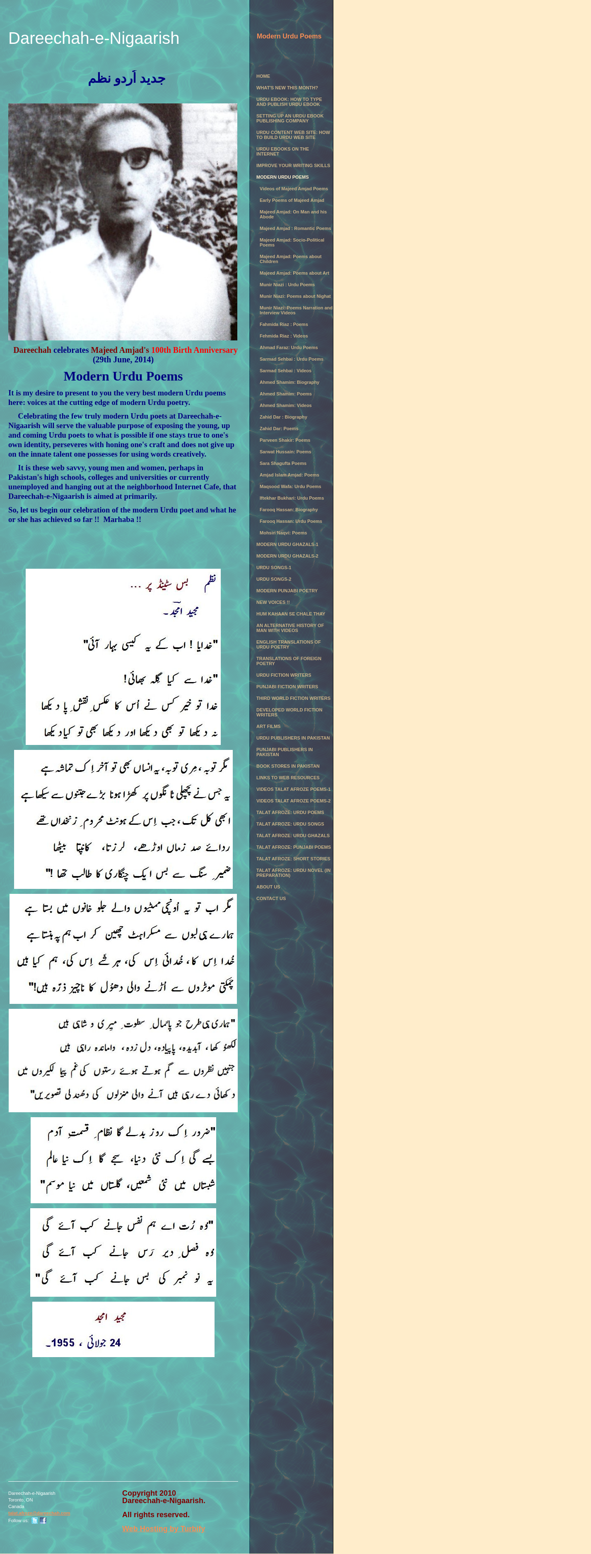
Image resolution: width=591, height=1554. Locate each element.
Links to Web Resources (288, 777)
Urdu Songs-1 (273, 567)
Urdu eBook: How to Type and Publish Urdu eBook (289, 102)
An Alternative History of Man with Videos (290, 628)
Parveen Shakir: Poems (285, 440)
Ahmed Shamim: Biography (289, 382)
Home (263, 76)
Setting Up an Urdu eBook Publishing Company (290, 118)
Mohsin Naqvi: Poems (283, 532)
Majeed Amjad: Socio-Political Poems (292, 242)
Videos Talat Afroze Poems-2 (293, 800)
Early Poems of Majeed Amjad (292, 200)
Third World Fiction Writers (293, 698)
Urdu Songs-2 (273, 579)
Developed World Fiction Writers (289, 712)
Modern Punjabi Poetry (287, 590)
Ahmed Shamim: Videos (286, 405)
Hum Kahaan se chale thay (290, 613)
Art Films (268, 726)
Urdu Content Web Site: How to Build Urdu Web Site (293, 135)
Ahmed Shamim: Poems (286, 393)
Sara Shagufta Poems (283, 463)
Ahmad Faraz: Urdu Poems (289, 347)
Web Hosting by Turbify (163, 1529)
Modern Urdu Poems (282, 177)
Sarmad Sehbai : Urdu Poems (291, 359)
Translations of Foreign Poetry (288, 661)
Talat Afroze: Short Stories (293, 858)
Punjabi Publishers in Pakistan (284, 752)
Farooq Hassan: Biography (289, 509)
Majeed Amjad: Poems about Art (294, 273)
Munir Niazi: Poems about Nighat (295, 296)
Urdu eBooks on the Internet (282, 151)
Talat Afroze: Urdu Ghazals (293, 835)
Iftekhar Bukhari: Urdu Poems (292, 498)
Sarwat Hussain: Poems (285, 451)
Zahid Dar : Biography (283, 416)
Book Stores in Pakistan (288, 766)
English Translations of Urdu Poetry (288, 644)
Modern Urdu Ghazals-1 (287, 544)
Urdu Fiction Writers (283, 675)
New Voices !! (273, 602)
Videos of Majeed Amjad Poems (294, 188)
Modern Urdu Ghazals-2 (287, 555)
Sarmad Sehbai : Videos (285, 370)
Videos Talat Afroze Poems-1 (293, 789)
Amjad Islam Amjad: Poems (289, 474)
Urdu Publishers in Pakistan (293, 737)
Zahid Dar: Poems (279, 428)
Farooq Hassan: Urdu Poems (291, 521)
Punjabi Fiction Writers (287, 686)
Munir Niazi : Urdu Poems (287, 284)
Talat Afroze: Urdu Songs (290, 823)
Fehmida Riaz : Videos (284, 335)
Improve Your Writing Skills (293, 165)
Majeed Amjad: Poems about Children (290, 259)
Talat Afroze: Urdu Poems (290, 812)
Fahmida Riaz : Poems (284, 324)
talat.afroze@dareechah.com (39, 1513)
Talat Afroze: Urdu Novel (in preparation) (293, 873)
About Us (268, 886)
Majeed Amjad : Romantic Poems (295, 228)
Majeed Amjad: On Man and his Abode (293, 214)
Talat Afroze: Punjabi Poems (293, 847)
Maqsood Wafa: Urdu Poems (290, 486)
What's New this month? (287, 87)
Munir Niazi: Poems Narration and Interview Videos (296, 310)
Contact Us (271, 898)
